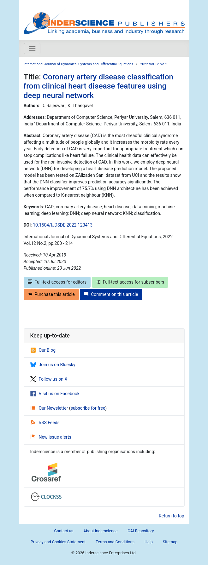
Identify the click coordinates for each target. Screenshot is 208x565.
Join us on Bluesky (52, 364)
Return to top (171, 515)
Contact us (64, 530)
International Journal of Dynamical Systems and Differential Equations (79, 64)
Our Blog (43, 350)
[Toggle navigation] (32, 48)
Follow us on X (49, 379)
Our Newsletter (50, 408)
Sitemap (170, 541)
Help (149, 541)
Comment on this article (111, 294)
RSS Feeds (45, 422)
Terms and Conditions (115, 541)
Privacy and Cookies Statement (58, 541)
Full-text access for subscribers (130, 282)
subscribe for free (88, 408)
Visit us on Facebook (55, 393)
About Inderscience (100, 530)
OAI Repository (141, 530)
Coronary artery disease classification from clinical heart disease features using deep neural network (99, 86)
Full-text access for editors (57, 282)
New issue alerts (51, 437)
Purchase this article (51, 294)
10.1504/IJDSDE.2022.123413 (62, 225)
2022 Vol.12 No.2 (153, 64)
